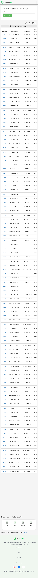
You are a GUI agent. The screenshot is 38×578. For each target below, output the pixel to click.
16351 (4, 378)
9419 (4, 303)
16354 (4, 391)
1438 (4, 315)
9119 (4, 131)
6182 (4, 446)
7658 (4, 273)
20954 (4, 441)
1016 (4, 43)
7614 (4, 139)
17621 (4, 429)
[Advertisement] (19, 495)
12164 (4, 332)
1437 (4, 311)
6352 (4, 93)
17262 (4, 412)
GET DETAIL (7, 16)
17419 (4, 215)
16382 (4, 399)
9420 (4, 307)
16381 (4, 395)
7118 (4, 152)
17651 (4, 227)
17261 (4, 408)
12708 (4, 345)
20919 (4, 257)
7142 (4, 248)
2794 (4, 76)
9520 (4, 198)
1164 (4, 223)
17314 (4, 420)
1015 (4, 336)
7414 (4, 181)
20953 (4, 265)
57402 (4, 290)
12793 (4, 357)
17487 (4, 294)
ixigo (19, 552)
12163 (4, 328)
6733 (4, 97)
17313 (4, 416)
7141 (4, 244)
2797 (4, 80)
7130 (4, 160)
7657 (4, 194)
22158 (4, 454)
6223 (4, 169)
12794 (4, 362)
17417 (4, 206)
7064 (4, 240)
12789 (4, 349)
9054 (4, 127)
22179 (4, 467)
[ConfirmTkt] (19, 539)
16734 (4, 404)
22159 (4, 458)
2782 (4, 68)
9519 (4, 282)
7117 (4, 148)
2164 (4, 51)
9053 (4, 122)
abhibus (19, 557)
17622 (4, 433)
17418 (4, 211)
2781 (4, 64)
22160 (4, 462)
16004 (4, 374)
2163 (4, 47)
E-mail (27, 23)
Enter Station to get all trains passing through (15, 9)
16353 (4, 387)
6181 (4, 437)
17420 (4, 219)
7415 (4, 106)
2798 (4, 85)
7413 (4, 177)
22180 (4, 471)
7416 (4, 110)
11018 (4, 324)
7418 (4, 118)
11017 (4, 320)
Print (34, 23)
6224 (4, 173)
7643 (4, 190)
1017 (4, 34)
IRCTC (25, 532)
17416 (4, 202)
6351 (4, 89)
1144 (4, 164)
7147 (4, 253)
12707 (4, 341)
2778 (4, 59)
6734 (4, 101)
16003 (4, 156)
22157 (4, 278)
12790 (4, 353)
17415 (4, 425)
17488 (4, 299)
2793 (4, 72)
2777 (4, 55)
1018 (4, 38)
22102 (4, 450)
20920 (4, 261)
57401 (4, 286)
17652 (4, 232)
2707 (4, 236)
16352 (4, 383)
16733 (4, 185)
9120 (4, 135)
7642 (4, 143)
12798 (4, 370)
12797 (4, 366)
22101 (4, 269)
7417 (4, 114)
